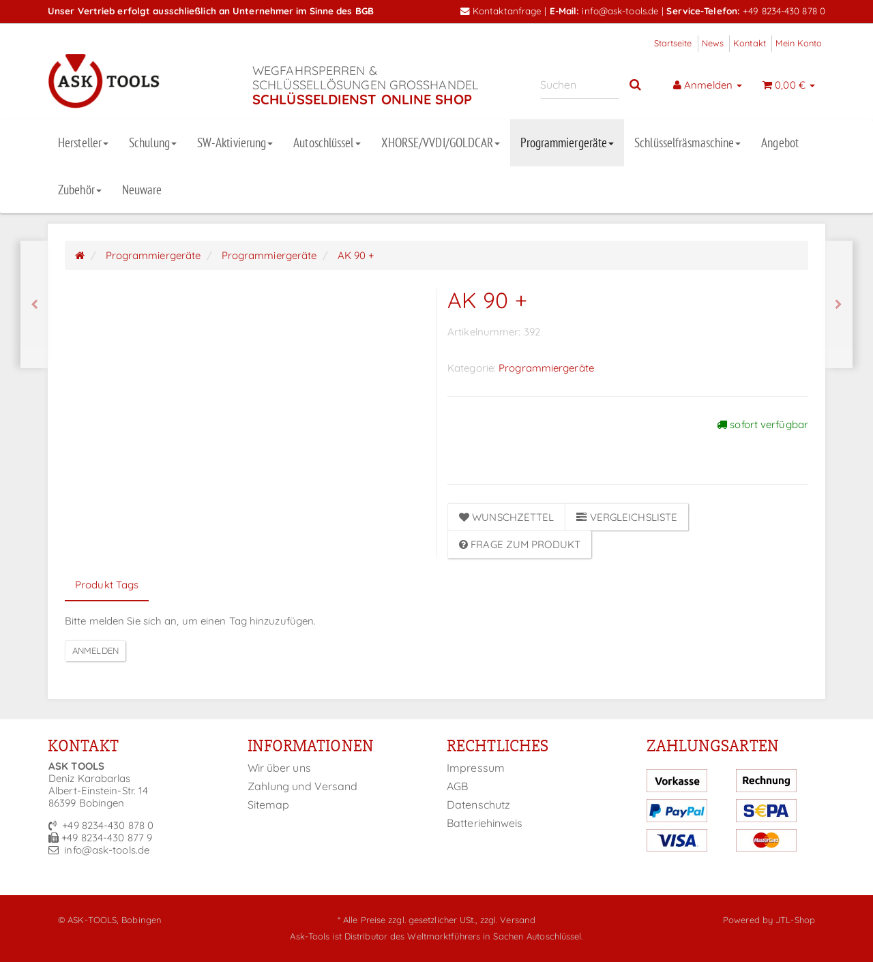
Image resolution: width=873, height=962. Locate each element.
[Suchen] (579, 85)
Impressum (476, 768)
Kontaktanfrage (501, 10)
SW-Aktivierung (235, 142)
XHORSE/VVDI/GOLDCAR (441, 142)
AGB (457, 786)
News (713, 42)
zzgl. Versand (507, 919)
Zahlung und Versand (303, 786)
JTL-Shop (795, 919)
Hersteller (83, 142)
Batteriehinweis (485, 823)
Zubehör (80, 189)
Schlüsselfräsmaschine (687, 142)
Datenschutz (478, 804)
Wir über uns (279, 768)
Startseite (673, 42)
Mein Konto (798, 42)
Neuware (142, 189)
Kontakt (749, 42)
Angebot (780, 142)
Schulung (153, 142)
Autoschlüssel (326, 142)
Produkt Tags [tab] (106, 584)
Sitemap (269, 804)
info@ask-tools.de (620, 10)
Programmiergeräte (567, 142)
